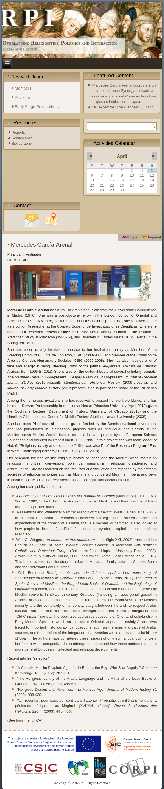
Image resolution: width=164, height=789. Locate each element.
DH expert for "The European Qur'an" (122, 107)
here (19, 720)
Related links (22, 138)
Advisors (22, 97)
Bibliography (22, 143)
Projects (18, 132)
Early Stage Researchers (37, 106)
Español (151, 237)
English (131, 237)
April (122, 156)
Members (23, 88)
